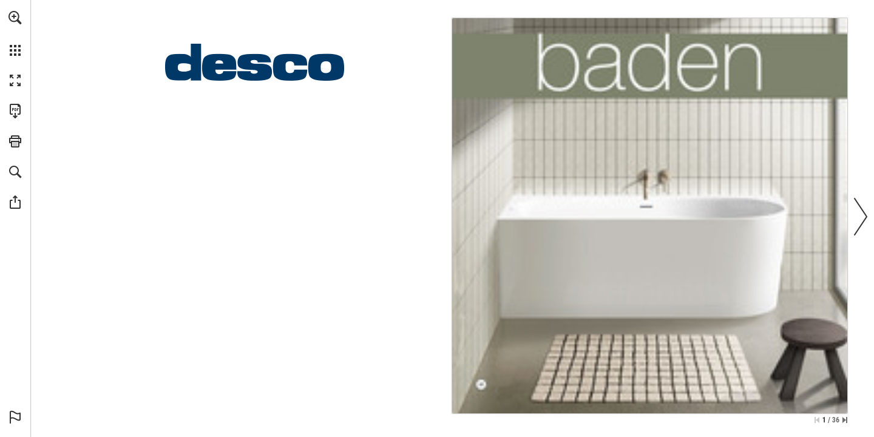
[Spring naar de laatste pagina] (844, 420)
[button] (15, 17)
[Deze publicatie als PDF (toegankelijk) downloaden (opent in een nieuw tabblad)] (15, 111)
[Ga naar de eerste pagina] (817, 420)
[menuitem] (15, 33)
